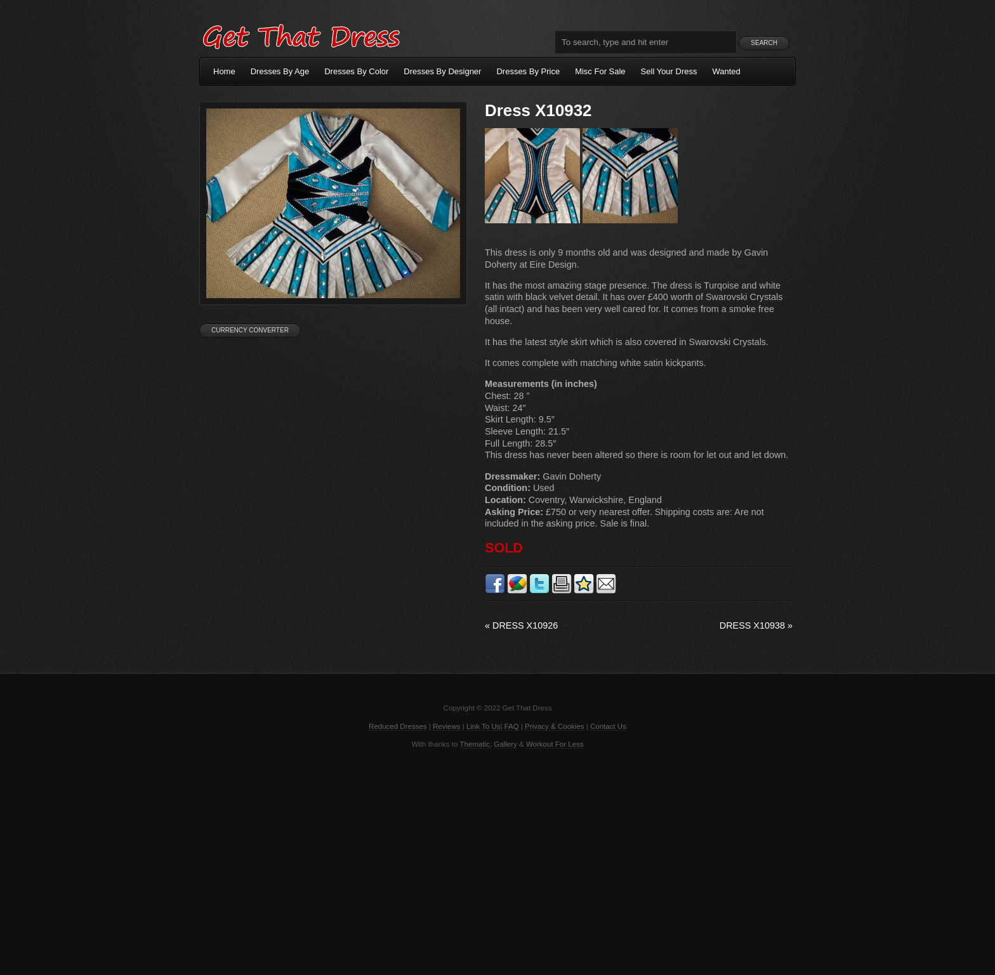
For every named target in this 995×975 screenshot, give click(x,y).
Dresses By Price (528, 71)
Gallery (505, 744)
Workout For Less (555, 744)
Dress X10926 (521, 625)
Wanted (727, 71)
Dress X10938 (756, 625)
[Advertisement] (497, 861)
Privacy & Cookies (554, 726)
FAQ (511, 726)
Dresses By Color (356, 71)
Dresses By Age (280, 71)
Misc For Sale (600, 71)
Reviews (447, 726)
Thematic (475, 744)
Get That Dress (300, 35)
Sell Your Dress (669, 71)
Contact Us (608, 726)
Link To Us (483, 726)
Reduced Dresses (398, 726)
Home (224, 71)
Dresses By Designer (442, 71)
